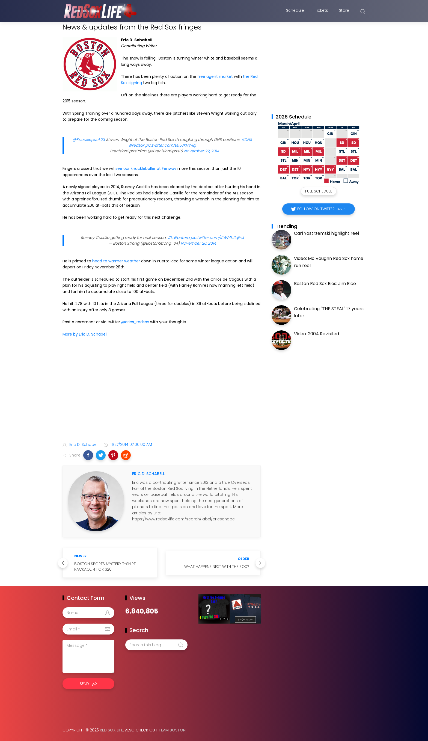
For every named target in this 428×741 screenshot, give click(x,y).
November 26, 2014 (198, 243)
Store (344, 11)
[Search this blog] (156, 644)
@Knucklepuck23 (89, 139)
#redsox (136, 145)
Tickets (321, 11)
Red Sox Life (111, 730)
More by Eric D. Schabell (85, 334)
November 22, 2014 (201, 151)
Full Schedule (318, 191)
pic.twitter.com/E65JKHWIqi (170, 145)
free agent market (215, 76)
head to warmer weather (116, 261)
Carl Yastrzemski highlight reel (326, 233)
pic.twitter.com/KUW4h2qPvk (217, 237)
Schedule (295, 11)
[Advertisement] (162, 395)
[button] (88, 455)
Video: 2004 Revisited (316, 334)
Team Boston (172, 730)
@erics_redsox (135, 322)
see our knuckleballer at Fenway (145, 168)
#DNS (246, 139)
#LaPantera (178, 237)
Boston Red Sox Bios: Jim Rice (325, 283)
